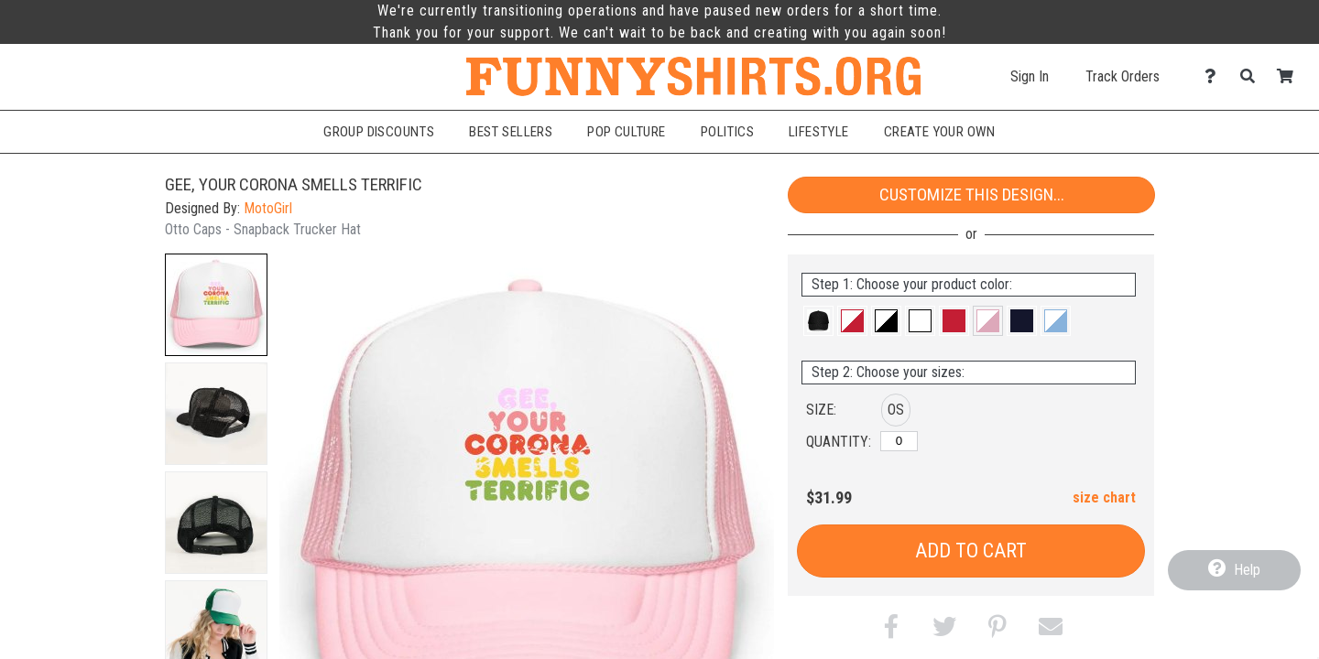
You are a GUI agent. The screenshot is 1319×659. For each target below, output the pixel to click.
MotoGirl (268, 208)
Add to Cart (971, 550)
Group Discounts (378, 132)
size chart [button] (1104, 497)
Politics (727, 132)
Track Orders (1122, 76)
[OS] (899, 441)
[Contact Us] (1215, 76)
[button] (216, 304)
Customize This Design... (971, 194)
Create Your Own (940, 132)
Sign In (1029, 76)
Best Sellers (510, 132)
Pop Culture (626, 132)
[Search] (1252, 76)
